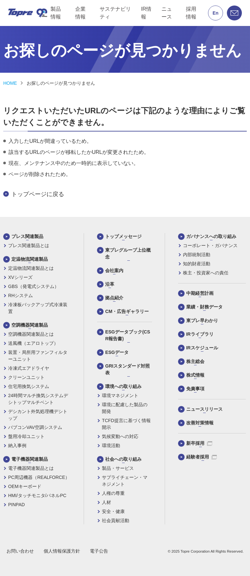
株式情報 (195, 375)
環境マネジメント (120, 395)
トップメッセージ (123, 236)
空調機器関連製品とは (31, 334)
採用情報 (191, 12)
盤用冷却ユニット (26, 436)
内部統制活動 (196, 254)
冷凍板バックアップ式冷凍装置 (37, 308)
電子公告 (99, 551)
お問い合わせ (20, 551)
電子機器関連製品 (29, 459)
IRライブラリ (200, 334)
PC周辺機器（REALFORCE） (39, 477)
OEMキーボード (24, 486)
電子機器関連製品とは (31, 468)
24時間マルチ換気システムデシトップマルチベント (38, 399)
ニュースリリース (204, 409)
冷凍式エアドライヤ (28, 368)
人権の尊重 (113, 493)
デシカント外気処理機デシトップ (37, 415)
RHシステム (20, 295)
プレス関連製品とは (28, 245)
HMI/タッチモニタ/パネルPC (37, 495)
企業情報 (80, 12)
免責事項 (195, 388)
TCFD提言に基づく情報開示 (126, 424)
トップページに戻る (37, 194)
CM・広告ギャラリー (127, 311)
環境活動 (111, 445)
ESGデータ (117, 352)
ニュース (166, 12)
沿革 (109, 284)
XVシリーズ (20, 277)
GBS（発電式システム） (33, 286)
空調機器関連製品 (29, 325)
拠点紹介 (114, 297)
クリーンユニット (26, 377)
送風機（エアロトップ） (33, 343)
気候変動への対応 (120, 436)
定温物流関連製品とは (31, 268)
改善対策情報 (200, 422)
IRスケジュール (202, 347)
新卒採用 (199, 443)
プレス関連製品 (27, 236)
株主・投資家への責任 (206, 272)
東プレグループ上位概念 (128, 253)
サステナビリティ (115, 12)
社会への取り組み (123, 459)
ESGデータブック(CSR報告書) (127, 335)
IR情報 (146, 12)
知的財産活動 (196, 263)
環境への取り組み (123, 386)
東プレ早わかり (202, 320)
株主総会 (195, 361)
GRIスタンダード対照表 (127, 369)
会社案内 (114, 270)
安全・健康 (113, 511)
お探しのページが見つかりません (61, 83)
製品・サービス (118, 468)
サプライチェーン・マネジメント (124, 481)
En (215, 13)
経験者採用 (201, 456)
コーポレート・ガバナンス (210, 245)
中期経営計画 (200, 293)
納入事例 (17, 445)
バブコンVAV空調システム (35, 427)
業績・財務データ (204, 306)
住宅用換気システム (28, 386)
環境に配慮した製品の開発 (124, 408)
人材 (106, 502)
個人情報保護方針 (62, 551)
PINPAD (16, 504)
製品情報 (55, 12)
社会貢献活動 (115, 520)
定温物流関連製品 (29, 259)
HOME (10, 83)
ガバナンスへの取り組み (211, 236)
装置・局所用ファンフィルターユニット (37, 356)
